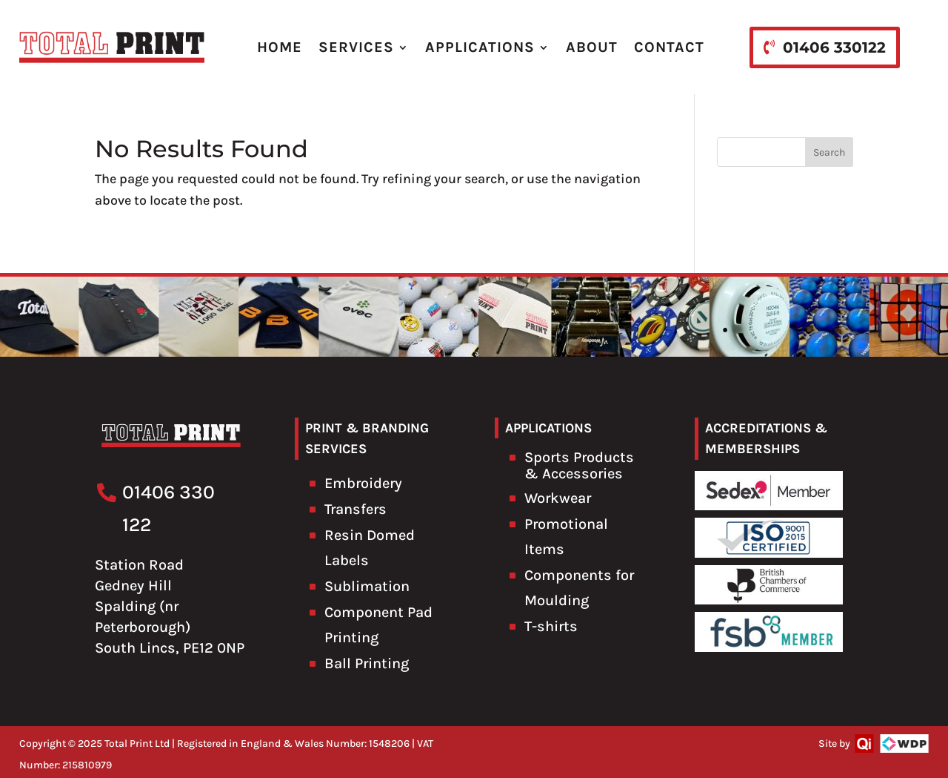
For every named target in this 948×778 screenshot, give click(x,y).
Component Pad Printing (378, 625)
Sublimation (367, 586)
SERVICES (356, 47)
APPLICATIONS (480, 47)
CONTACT (669, 47)
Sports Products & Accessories (579, 465)
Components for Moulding (579, 588)
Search (829, 152)
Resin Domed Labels (369, 548)
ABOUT (592, 47)
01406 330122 (834, 47)
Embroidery (363, 483)
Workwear (557, 498)
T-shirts (551, 626)
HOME (279, 47)
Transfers (355, 509)
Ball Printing (366, 663)
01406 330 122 (168, 508)
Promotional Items (566, 536)
